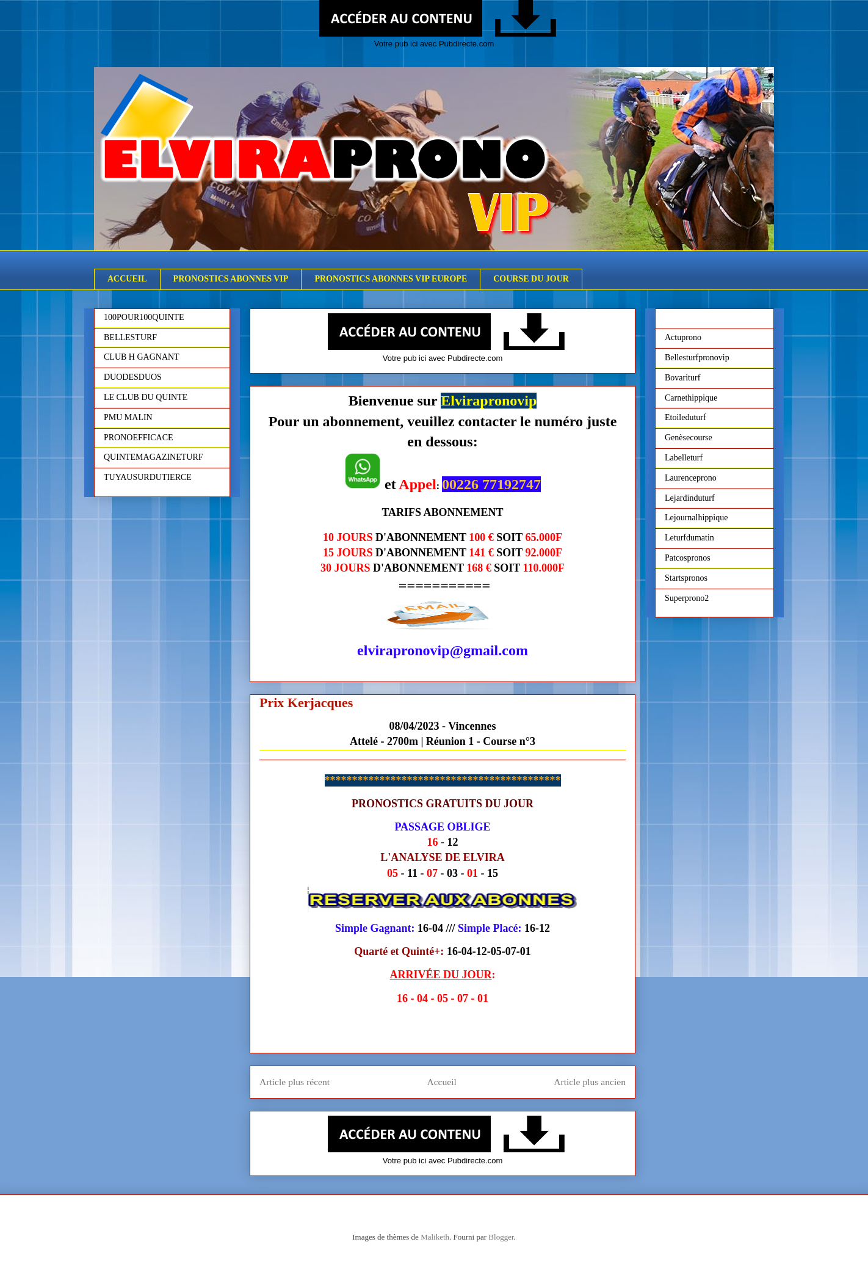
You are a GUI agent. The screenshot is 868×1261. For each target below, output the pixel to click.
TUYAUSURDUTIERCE (148, 477)
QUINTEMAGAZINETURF (153, 457)
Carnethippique (691, 397)
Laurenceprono (691, 477)
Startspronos (686, 578)
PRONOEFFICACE (138, 437)
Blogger (500, 1236)
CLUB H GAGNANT (141, 357)
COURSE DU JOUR (531, 278)
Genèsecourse (688, 437)
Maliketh (435, 1236)
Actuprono (683, 337)
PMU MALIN (128, 417)
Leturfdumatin (689, 537)
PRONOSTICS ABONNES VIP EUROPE (390, 278)
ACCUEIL (127, 278)
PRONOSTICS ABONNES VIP (231, 278)
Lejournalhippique (696, 517)
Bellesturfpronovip (697, 357)
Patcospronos (688, 557)
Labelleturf (684, 457)
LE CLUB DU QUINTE (145, 397)
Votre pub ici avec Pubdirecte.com (434, 43)
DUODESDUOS (133, 377)
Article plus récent (294, 1082)
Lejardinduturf (690, 498)
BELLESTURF (130, 337)
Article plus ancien (590, 1082)
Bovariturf (682, 377)
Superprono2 (687, 598)
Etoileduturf (685, 417)
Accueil (442, 1082)
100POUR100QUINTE (144, 317)
